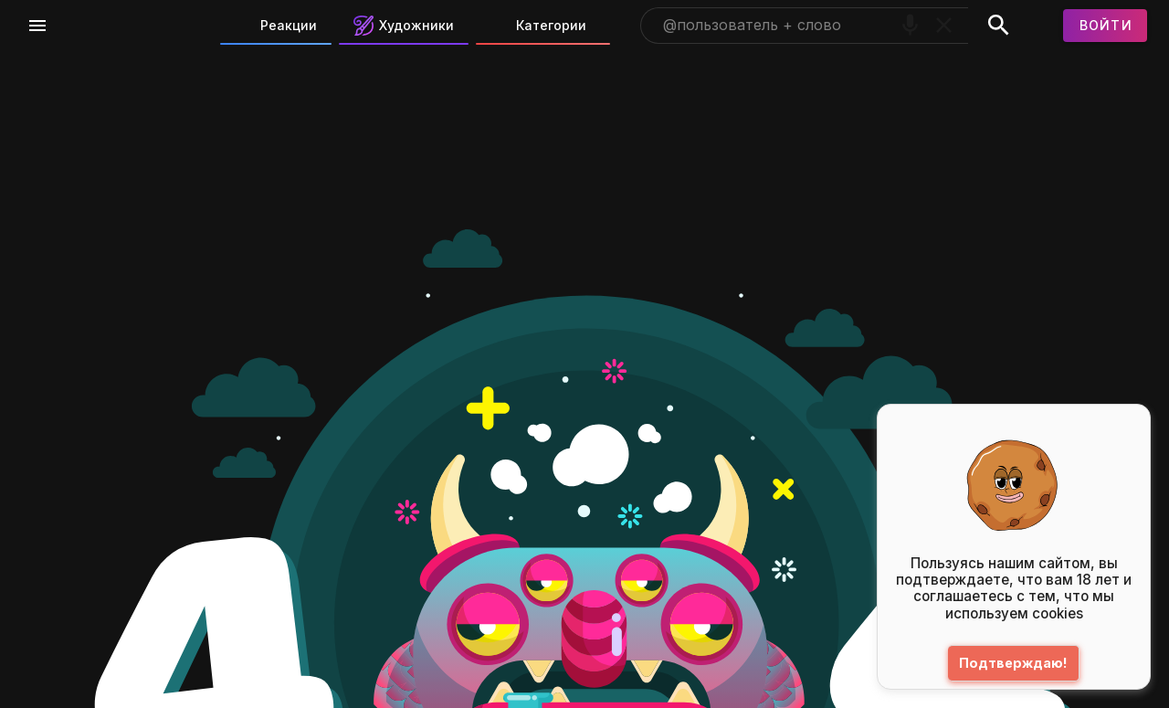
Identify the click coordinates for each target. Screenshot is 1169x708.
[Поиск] (998, 25)
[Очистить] (944, 25)
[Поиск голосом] (910, 25)
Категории (538, 26)
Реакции (276, 26)
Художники (403, 26)
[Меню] (37, 26)
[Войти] (1105, 25)
